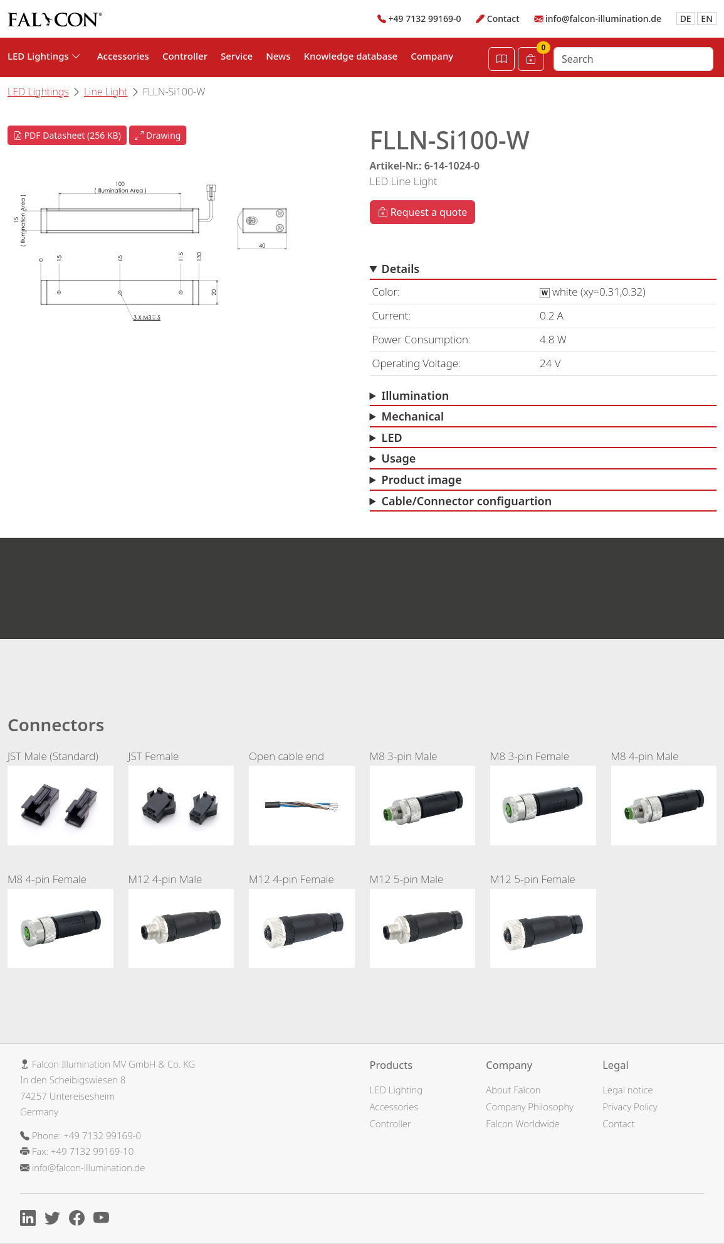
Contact (503, 18)
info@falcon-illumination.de (603, 18)
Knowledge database (351, 56)
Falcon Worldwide (522, 1123)
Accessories (123, 56)
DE (685, 18)
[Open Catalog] (501, 59)
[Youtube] (104, 1219)
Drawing (158, 135)
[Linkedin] (31, 1219)
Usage (399, 458)
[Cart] (531, 59)
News (278, 56)
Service (237, 56)
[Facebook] (80, 1219)
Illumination (415, 395)
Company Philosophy (530, 1106)
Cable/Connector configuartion (467, 500)
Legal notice (627, 1089)
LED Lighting (396, 1089)
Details (401, 268)
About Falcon (513, 1089)
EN (707, 18)
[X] (55, 1219)
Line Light (105, 92)
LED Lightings (38, 92)
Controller (184, 56)
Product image (422, 479)
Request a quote (423, 212)
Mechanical (413, 416)
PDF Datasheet (67, 135)
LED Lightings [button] (44, 56)
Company (432, 56)
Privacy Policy (630, 1106)
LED (392, 437)
